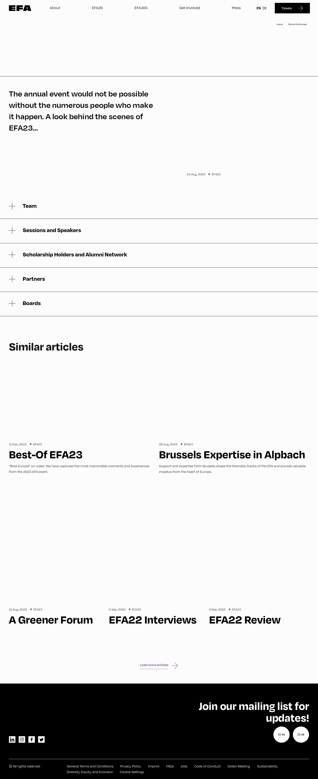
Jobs (184, 766)
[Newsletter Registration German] (301, 734)
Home (280, 24)
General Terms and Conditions (90, 766)
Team (30, 206)
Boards (32, 303)
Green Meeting (239, 766)
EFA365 (141, 7)
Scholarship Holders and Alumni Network (75, 254)
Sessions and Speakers (52, 230)
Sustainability (267, 766)
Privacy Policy (130, 766)
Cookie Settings (132, 772)
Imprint (153, 766)
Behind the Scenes (297, 24)
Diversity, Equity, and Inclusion (90, 772)
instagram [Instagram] (22, 739)
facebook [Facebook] (31, 739)
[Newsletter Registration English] (281, 734)
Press (236, 7)
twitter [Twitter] (41, 739)
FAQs (170, 766)
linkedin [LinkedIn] (12, 739)
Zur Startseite (20, 8)
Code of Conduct (207, 766)
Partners (34, 278)
